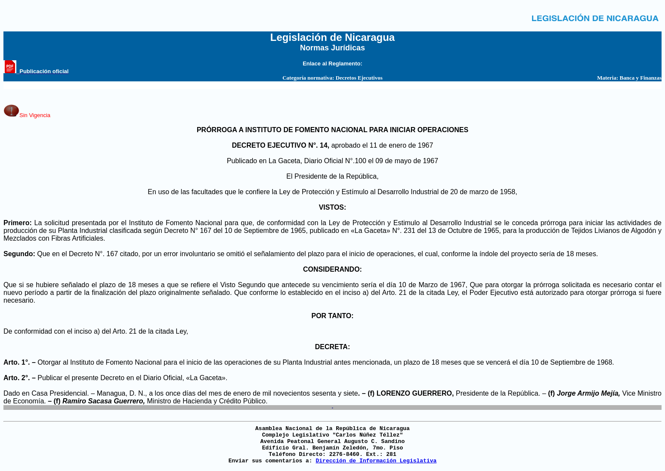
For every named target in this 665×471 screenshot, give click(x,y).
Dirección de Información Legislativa (375, 461)
